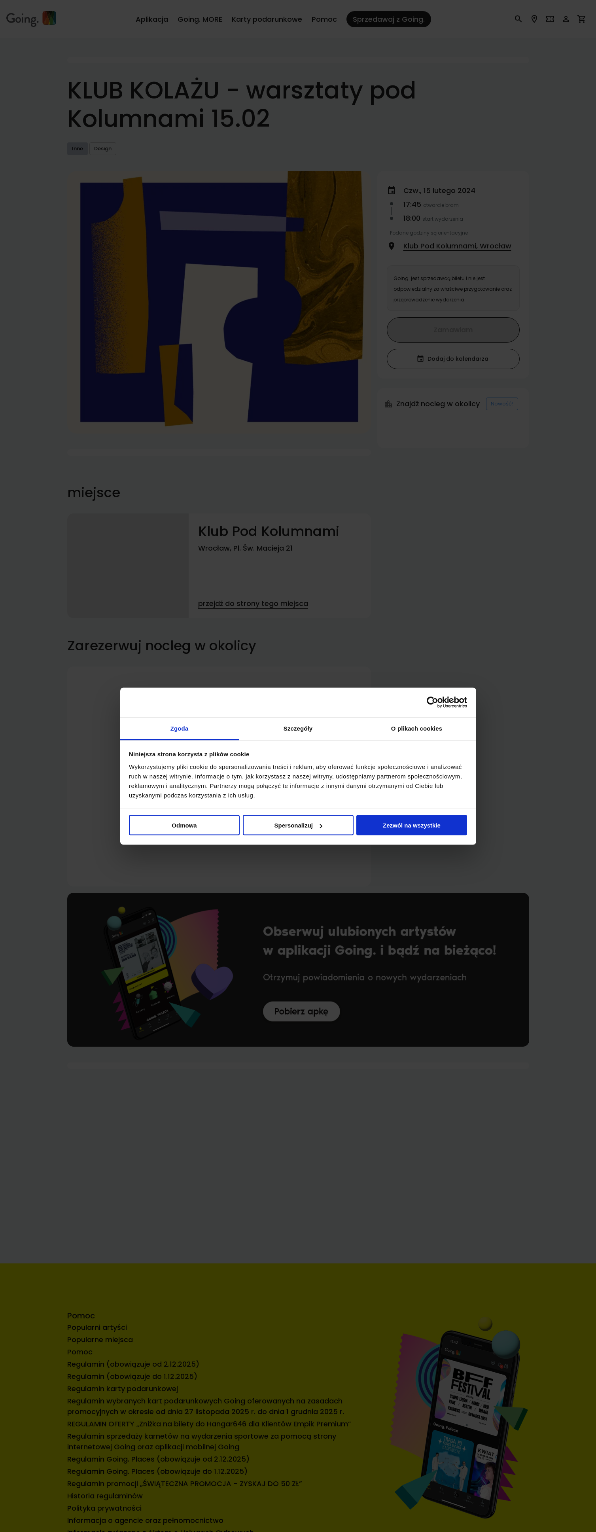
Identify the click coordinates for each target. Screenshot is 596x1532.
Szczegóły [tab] (298, 728)
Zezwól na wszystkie (412, 825)
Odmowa (184, 825)
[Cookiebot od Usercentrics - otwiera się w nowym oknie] (432, 702)
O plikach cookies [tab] (416, 728)
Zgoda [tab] (179, 728)
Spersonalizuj (298, 825)
